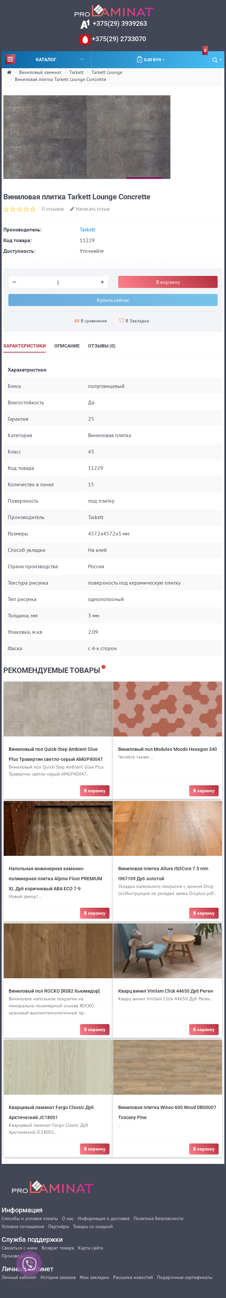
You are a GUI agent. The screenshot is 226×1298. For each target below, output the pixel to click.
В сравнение (90, 321)
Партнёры (58, 1226)
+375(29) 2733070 (118, 39)
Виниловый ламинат (40, 72)
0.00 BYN (172, 57)
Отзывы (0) (102, 345)
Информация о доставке (104, 1218)
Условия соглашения (23, 1226)
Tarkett (76, 72)
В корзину (168, 282)
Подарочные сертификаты (184, 1277)
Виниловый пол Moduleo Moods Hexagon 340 (167, 749)
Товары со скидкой (93, 1226)
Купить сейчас (113, 300)
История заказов (58, 1277)
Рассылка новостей (133, 1277)
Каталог (44, 59)
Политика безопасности (158, 1218)
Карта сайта (90, 1248)
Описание (67, 345)
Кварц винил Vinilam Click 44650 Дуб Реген (165, 991)
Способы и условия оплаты (30, 1218)
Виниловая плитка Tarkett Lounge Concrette (60, 79)
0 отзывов (53, 209)
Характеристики (24, 345)
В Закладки (134, 321)
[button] (217, 59)
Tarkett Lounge (106, 72)
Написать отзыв (89, 209)
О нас (68, 1218)
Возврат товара (58, 1248)
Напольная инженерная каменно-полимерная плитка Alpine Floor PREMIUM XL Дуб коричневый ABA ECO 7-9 (55, 878)
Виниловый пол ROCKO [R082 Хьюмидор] (54, 991)
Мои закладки (94, 1277)
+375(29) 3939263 (119, 23)
